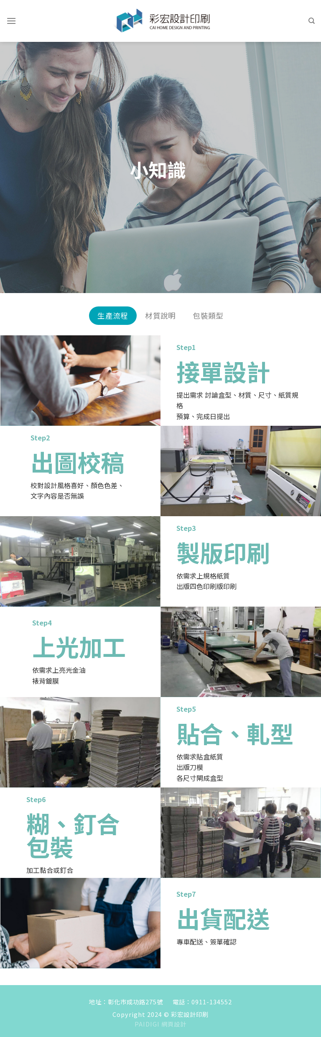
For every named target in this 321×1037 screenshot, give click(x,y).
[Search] (311, 21)
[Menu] (11, 20)
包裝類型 (208, 315)
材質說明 (160, 315)
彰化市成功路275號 (135, 1001)
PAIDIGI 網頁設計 (160, 1023)
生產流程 (112, 315)
